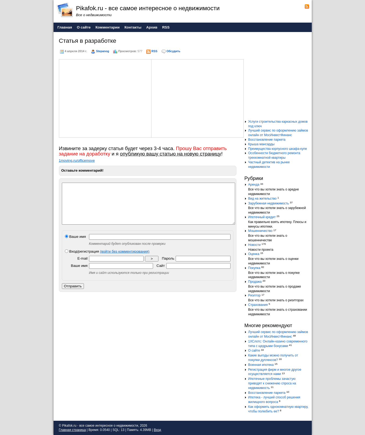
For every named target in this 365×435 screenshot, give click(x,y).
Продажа (255, 282)
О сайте (254, 350)
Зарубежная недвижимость (268, 203)
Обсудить (173, 51)
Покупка (254, 268)
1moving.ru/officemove (77, 160)
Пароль (168, 266)
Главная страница (72, 430)
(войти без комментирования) (125, 259)
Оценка (254, 254)
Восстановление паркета (267, 140)
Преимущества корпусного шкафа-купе (277, 149)
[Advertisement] (105, 97)
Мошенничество (260, 231)
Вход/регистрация (107, 259)
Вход (157, 430)
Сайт (161, 274)
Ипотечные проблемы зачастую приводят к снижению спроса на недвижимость (272, 383)
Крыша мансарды (261, 144)
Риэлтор (254, 295)
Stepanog (102, 51)
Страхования (258, 305)
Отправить (73, 294)
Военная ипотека (261, 365)
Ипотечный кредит (262, 217)
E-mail (82, 266)
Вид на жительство (262, 198)
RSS (154, 51)
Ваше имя (75, 245)
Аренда (254, 184)
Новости (254, 245)
